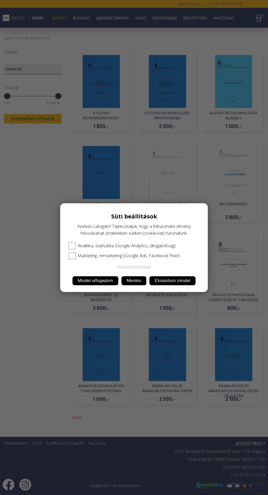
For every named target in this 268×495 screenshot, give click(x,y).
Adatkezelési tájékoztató (134, 266)
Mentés (134, 280)
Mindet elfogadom (95, 280)
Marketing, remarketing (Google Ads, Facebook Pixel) (124, 255)
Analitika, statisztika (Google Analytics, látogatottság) (122, 245)
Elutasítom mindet (172, 280)
